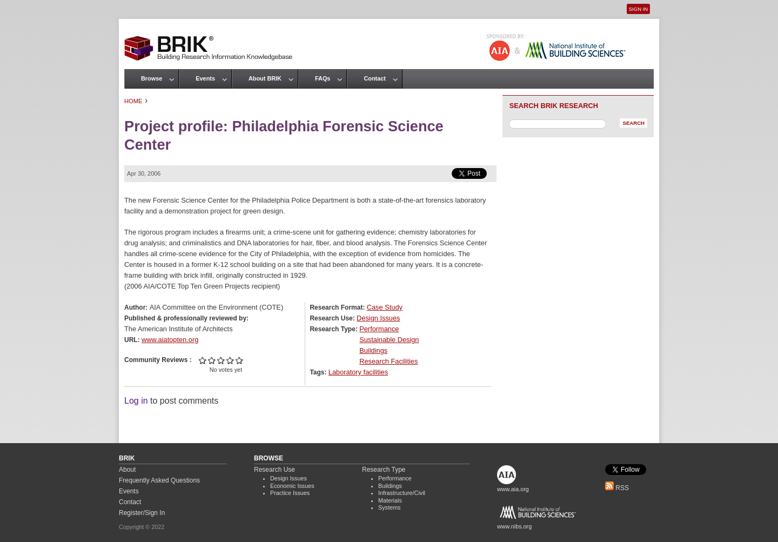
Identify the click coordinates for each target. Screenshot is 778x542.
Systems (389, 507)
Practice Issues (290, 493)
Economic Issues (292, 486)
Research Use (274, 469)
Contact (374, 78)
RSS (617, 488)
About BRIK (265, 78)
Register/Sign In (142, 513)
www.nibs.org (514, 526)
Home (133, 101)
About (127, 469)
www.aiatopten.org (170, 340)
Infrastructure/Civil (401, 493)
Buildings (373, 350)
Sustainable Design (389, 340)
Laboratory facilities (358, 372)
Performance (379, 329)
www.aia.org (513, 489)
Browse (151, 78)
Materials (390, 500)
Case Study (385, 307)
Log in (136, 400)
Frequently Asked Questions (159, 480)
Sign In (638, 9)
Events (205, 78)
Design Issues (378, 318)
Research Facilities (388, 361)
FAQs (322, 78)
